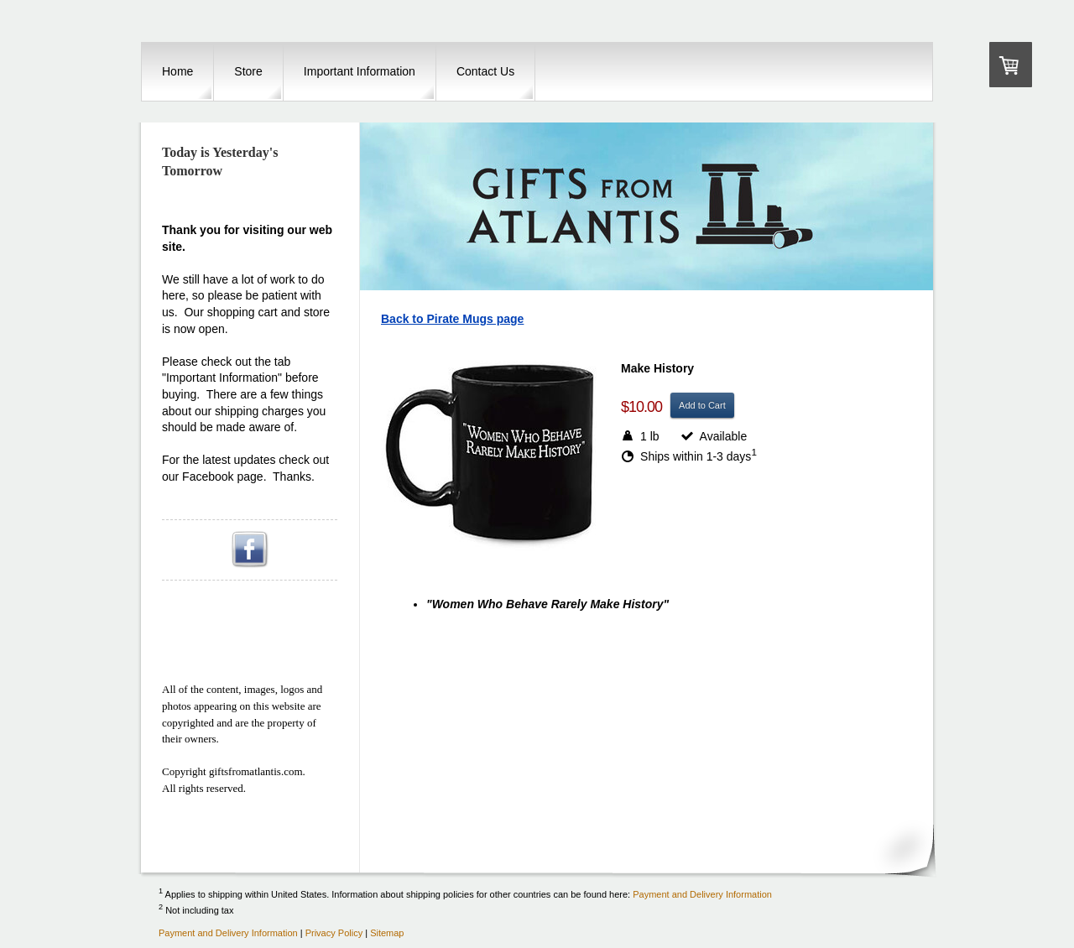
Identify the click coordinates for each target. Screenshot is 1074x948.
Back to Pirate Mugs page (452, 319)
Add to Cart (702, 405)
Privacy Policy (333, 933)
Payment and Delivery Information (702, 893)
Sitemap (387, 933)
